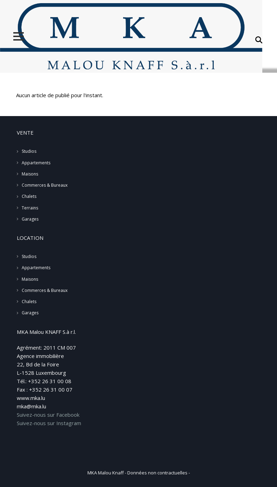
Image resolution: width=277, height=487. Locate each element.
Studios (29, 151)
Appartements (36, 163)
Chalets (29, 196)
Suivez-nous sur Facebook (48, 414)
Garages (30, 219)
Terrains (30, 208)
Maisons (30, 174)
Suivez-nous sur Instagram (49, 423)
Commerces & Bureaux (45, 185)
